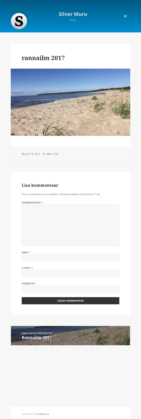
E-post (27, 267)
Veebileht (28, 283)
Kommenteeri (32, 202)
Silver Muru (73, 14)
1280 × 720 (52, 153)
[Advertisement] (70, 373)
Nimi (26, 252)
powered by (35, 414)
